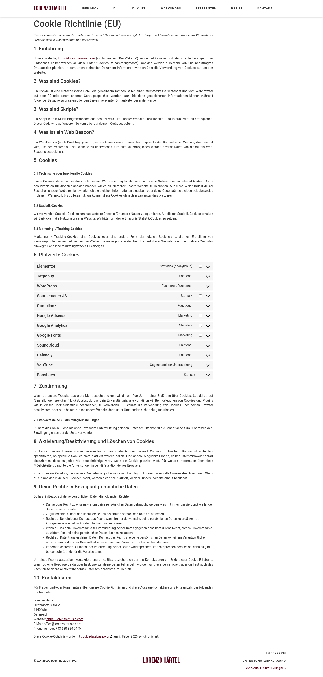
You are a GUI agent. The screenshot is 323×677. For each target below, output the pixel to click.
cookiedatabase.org (95, 636)
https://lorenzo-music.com (76, 58)
